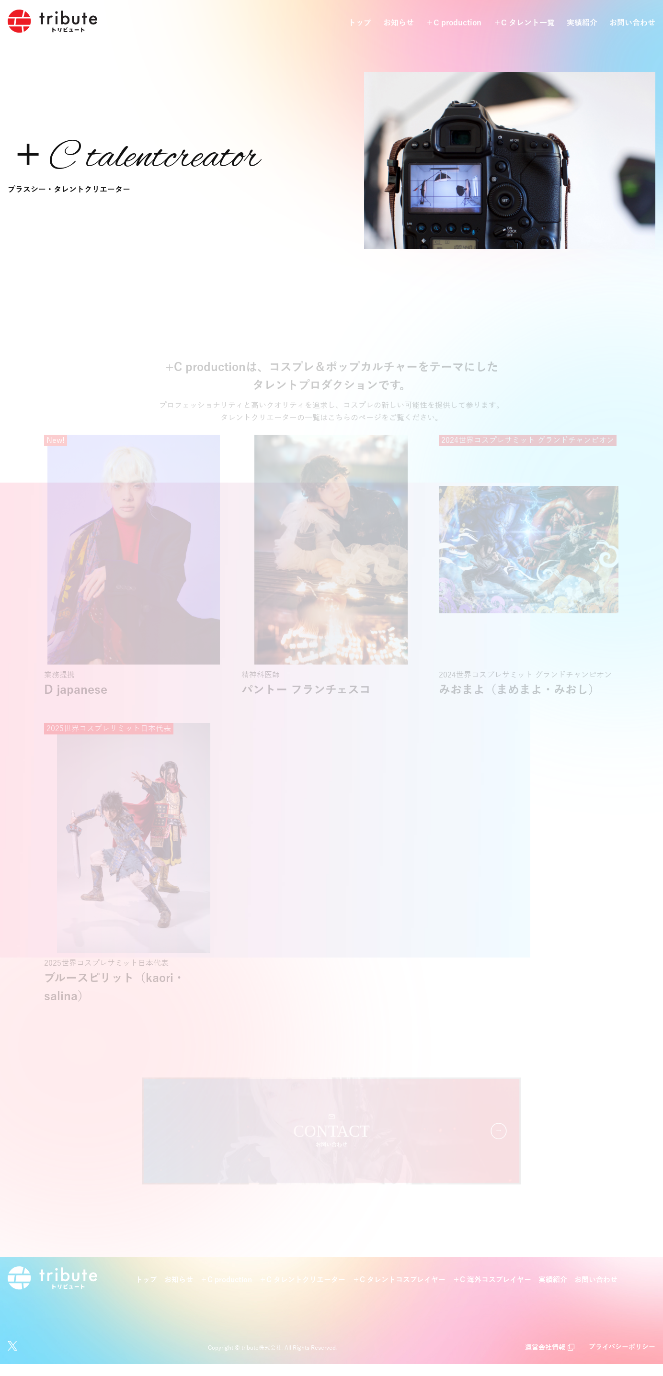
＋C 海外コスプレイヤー (492, 1292)
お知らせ (398, 23)
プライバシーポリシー (622, 1359)
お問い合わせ (632, 23)
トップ (359, 23)
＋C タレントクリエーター (302, 1292)
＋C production (453, 23)
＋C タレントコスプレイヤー (399, 1292)
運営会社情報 (545, 1359)
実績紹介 (582, 23)
